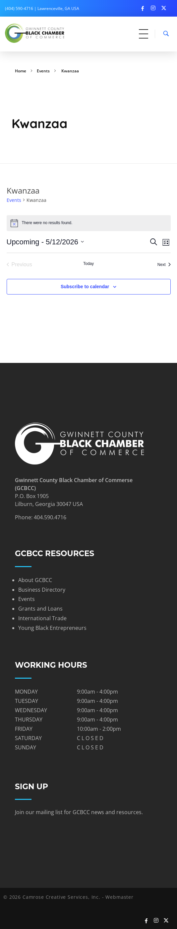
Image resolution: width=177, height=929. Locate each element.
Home (20, 71)
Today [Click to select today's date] (88, 263)
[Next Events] (164, 264)
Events (43, 71)
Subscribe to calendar (85, 286)
